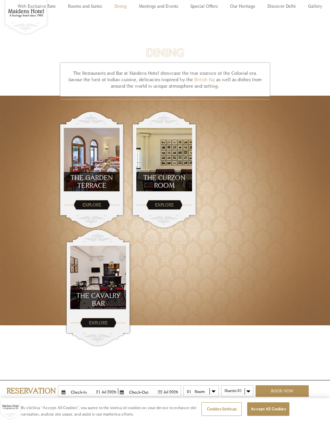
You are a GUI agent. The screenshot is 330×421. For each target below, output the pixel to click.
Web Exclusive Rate (37, 6)
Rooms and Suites (85, 6)
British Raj (204, 79)
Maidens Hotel (25, 22)
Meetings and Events (158, 6)
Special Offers (204, 6)
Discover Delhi (281, 6)
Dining (120, 6)
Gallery (315, 6)
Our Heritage (242, 6)
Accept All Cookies (268, 409)
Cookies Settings (222, 409)
